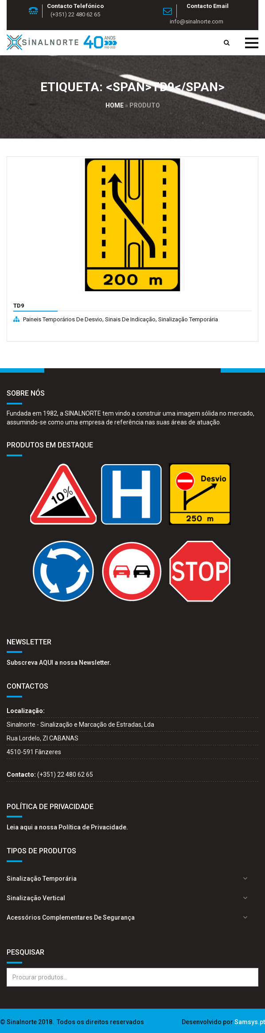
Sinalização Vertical (36, 898)
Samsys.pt (249, 1021)
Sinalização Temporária (188, 319)
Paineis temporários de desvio (62, 319)
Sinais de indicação (130, 319)
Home (114, 105)
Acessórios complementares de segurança (71, 917)
